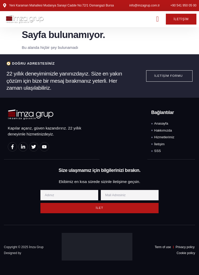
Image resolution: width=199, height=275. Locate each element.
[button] (157, 19)
